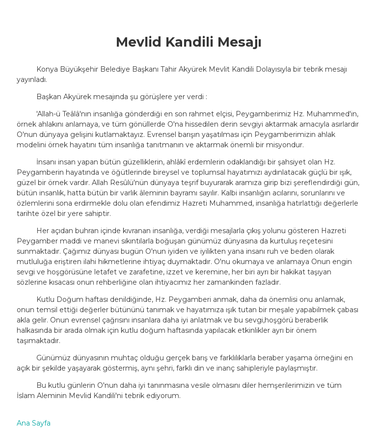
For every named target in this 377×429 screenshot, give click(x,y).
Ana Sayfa (34, 423)
